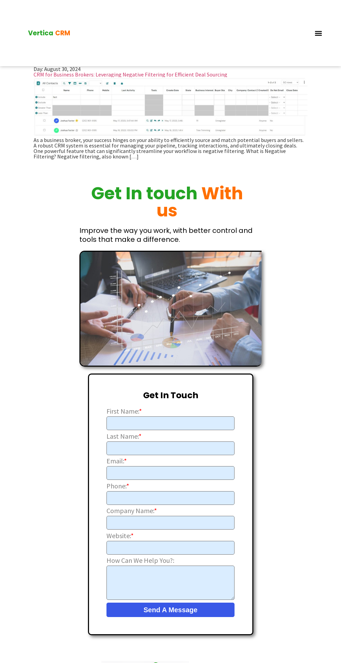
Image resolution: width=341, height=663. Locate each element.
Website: (120, 535)
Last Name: (123, 435)
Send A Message (170, 609)
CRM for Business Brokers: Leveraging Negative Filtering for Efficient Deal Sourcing (130, 74)
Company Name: (131, 510)
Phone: (117, 485)
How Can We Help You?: (140, 560)
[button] (318, 32)
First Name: (124, 410)
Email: (116, 460)
